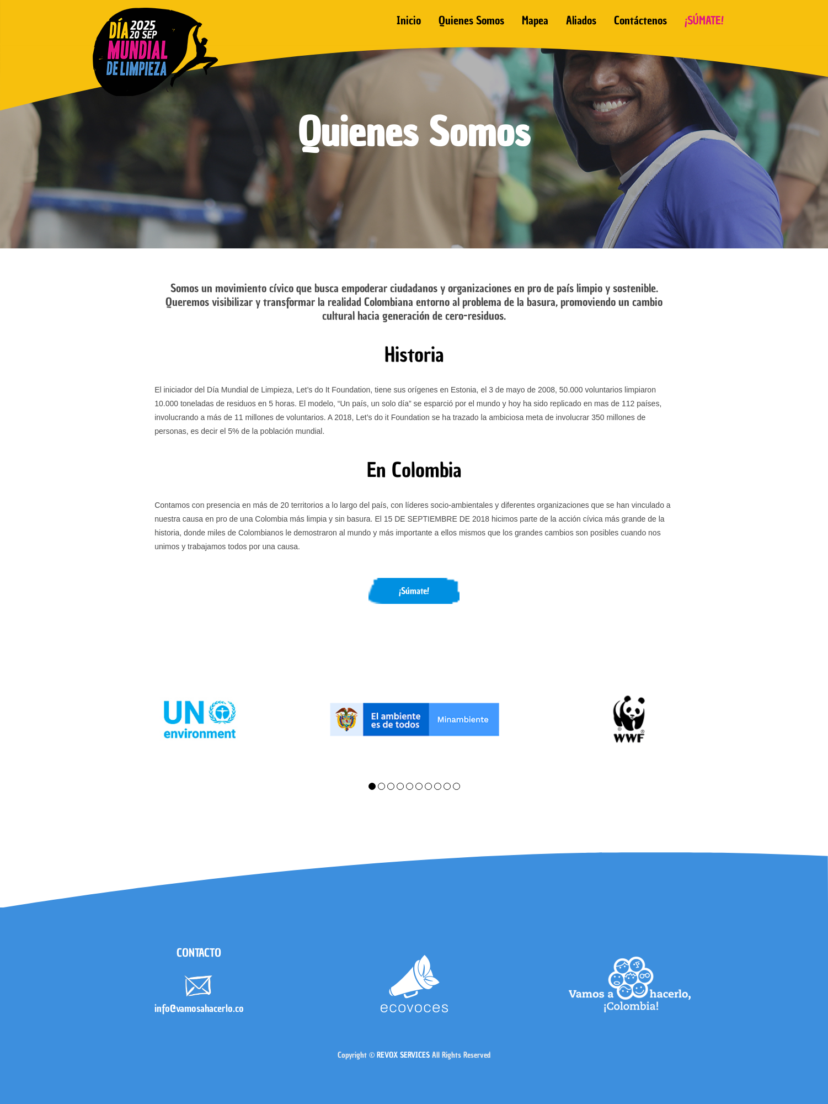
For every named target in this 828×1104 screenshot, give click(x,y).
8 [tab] (437, 786)
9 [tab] (447, 786)
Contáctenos (640, 20)
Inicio (409, 20)
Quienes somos (471, 20)
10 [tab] (456, 786)
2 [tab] (381, 786)
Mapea (535, 20)
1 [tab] (372, 786)
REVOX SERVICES (403, 1055)
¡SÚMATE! (704, 20)
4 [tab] (400, 786)
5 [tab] (409, 786)
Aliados (581, 20)
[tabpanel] (199, 719)
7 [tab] (428, 786)
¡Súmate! (414, 591)
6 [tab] (419, 786)
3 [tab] (390, 786)
